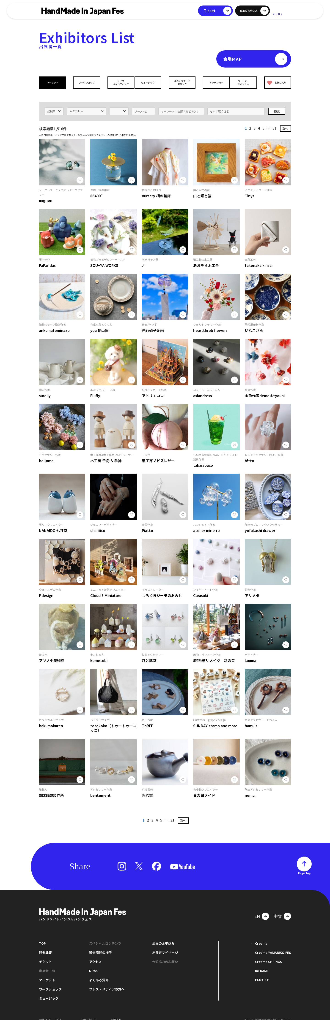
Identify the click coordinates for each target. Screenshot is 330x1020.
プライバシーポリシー (52, 1013)
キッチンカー (212, 82)
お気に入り (275, 82)
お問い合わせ (88, 1013)
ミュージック (149, 82)
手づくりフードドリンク (180, 82)
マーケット (53, 82)
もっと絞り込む (219, 104)
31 (274, 121)
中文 (278, 909)
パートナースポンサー (244, 82)
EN (257, 909)
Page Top (304, 866)
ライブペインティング (117, 82)
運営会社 (115, 1013)
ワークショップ (85, 82)
